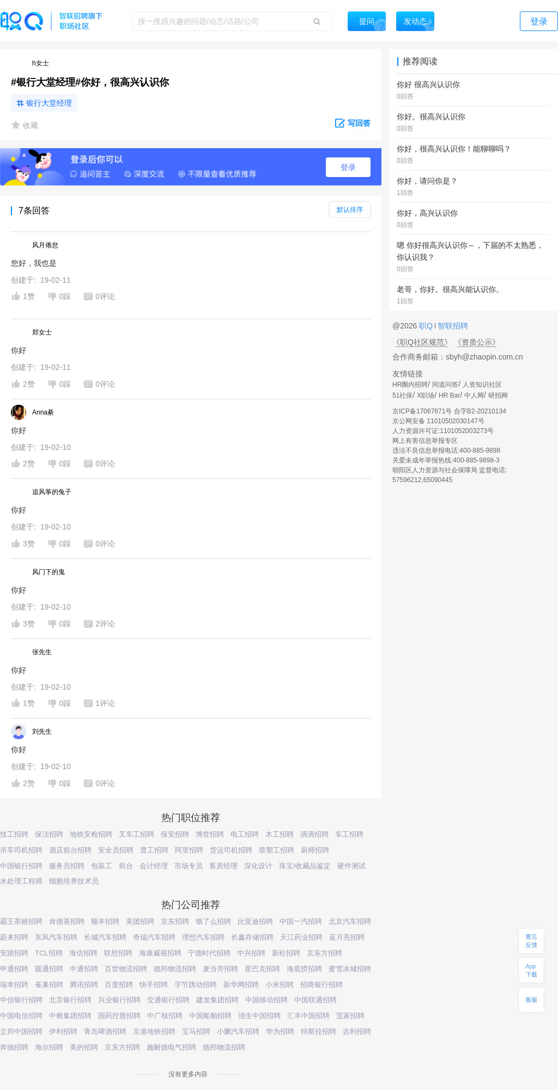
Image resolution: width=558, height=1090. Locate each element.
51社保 (402, 395)
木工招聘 (279, 834)
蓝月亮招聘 (347, 937)
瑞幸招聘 (14, 985)
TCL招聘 (49, 953)
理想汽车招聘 (203, 937)
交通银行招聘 (168, 1000)
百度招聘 (119, 985)
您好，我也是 (34, 263)
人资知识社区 (482, 384)
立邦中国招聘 (21, 1031)
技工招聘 (14, 834)
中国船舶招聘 (210, 1016)
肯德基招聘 (66, 921)
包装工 (101, 866)
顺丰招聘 (105, 921)
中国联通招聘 (315, 1000)
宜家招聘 (350, 1016)
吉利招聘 (357, 1031)
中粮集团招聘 (70, 1016)
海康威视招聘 (160, 953)
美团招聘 (140, 921)
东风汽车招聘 (56, 937)
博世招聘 (210, 834)
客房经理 (223, 866)
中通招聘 (84, 969)
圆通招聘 (49, 969)
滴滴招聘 (314, 834)
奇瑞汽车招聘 (154, 937)
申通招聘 (14, 969)
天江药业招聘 (301, 937)
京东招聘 (175, 921)
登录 (348, 167)
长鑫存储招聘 (252, 937)
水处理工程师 (21, 881)
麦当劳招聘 (220, 969)
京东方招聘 (324, 953)
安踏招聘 (14, 953)
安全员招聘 (116, 850)
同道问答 (445, 384)
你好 (18, 350)
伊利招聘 (63, 1031)
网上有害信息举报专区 (425, 440)
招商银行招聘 (321, 985)
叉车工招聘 (136, 834)
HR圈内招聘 (410, 384)
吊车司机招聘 (21, 850)
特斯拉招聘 (318, 1031)
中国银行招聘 (21, 866)
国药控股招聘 (119, 1016)
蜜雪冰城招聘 (350, 969)
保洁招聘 (49, 834)
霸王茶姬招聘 (21, 921)
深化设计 (258, 866)
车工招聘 (349, 834)
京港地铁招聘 (154, 1031)
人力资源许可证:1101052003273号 (443, 431)
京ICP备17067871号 (422, 411)
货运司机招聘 (231, 850)
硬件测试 (351, 866)
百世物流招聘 (126, 969)
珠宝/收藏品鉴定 (305, 866)
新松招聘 (286, 953)
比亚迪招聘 (255, 921)
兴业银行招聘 (119, 1000)
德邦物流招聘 (175, 969)
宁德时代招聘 (209, 953)
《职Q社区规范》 (422, 342)
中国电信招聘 (21, 1016)
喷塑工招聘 (276, 850)
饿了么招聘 (213, 921)
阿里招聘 (189, 850)
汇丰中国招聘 (308, 1016)
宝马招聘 (196, 1031)
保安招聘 (175, 834)
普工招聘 (154, 850)
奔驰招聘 (14, 1047)
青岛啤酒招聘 (105, 1031)
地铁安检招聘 (91, 834)
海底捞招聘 (304, 969)
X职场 (425, 395)
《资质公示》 (477, 342)
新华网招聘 (241, 985)
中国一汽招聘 (301, 921)
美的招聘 (84, 1047)
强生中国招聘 (259, 1016)
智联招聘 (451, 325)
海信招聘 (83, 953)
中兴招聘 (251, 953)
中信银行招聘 (21, 1000)
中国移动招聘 (266, 1000)
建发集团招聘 (217, 1000)
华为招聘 (280, 1031)
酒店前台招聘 (70, 850)
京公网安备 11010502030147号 (438, 421)
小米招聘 (279, 985)
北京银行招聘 (70, 1000)
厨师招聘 (315, 850)
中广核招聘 (165, 1016)
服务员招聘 (66, 866)
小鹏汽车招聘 (238, 1031)
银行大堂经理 (49, 103)
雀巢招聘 (49, 985)
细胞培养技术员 (74, 881)
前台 (126, 866)
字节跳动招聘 (195, 985)
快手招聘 (154, 985)
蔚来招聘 (14, 937)
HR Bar (449, 395)
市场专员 (188, 866)
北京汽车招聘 (350, 921)
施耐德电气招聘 (171, 1047)
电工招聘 (245, 834)
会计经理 (154, 866)
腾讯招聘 (84, 985)
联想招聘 (118, 953)
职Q (427, 325)
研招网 (498, 395)
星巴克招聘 (262, 969)
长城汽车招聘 (105, 937)
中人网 (474, 395)
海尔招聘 (49, 1047)
